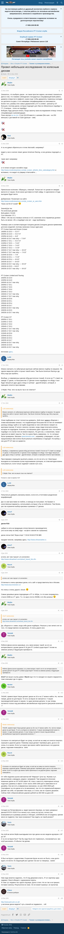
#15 (62, 761)
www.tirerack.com (28, 436)
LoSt (9, 357)
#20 (62, 898)
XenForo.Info (14, 932)
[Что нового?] (57, 3)
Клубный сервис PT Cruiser (31, 37)
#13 (62, 693)
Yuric (9, 822)
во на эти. (15, 115)
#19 (62, 874)
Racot (9, 565)
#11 (62, 641)
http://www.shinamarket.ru (36, 540)
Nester (10, 684)
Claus (9, 890)
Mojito (5, 74)
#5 (62, 403)
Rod (9, 136)
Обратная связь (7, 928)
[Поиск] (61, 3)
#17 (62, 830)
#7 (62, 520)
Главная (23, 928)
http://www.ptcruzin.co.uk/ (10, 902)
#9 (62, 573)
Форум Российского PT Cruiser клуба (32, 31)
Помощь (16, 928)
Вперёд (12, 78)
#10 (62, 610)
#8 (62, 553)
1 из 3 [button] (4, 78)
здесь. (11, 352)
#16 (62, 806)
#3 (62, 186)
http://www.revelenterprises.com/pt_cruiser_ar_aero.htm (21, 201)
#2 (62, 144)
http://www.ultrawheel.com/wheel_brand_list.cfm (18, 559)
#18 (62, 854)
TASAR (10, 633)
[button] (2, 3)
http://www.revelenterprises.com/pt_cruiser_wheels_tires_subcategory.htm (28, 170)
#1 (62, 90)
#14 (62, 719)
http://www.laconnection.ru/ (11, 585)
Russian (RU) (7, 925)
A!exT (9, 512)
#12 (62, 663)
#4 (62, 365)
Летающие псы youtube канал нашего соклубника (32, 59)
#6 (62, 491)
